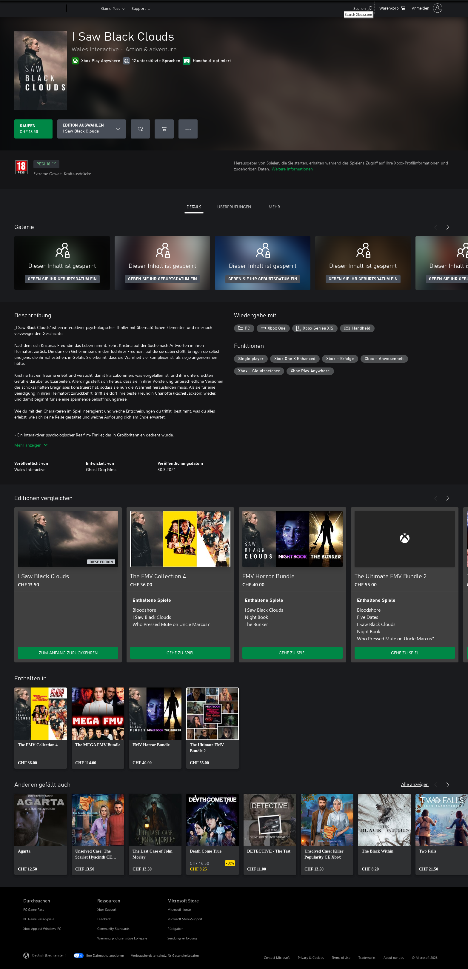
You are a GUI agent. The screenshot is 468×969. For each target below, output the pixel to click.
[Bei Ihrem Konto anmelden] (426, 8)
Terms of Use (341, 957)
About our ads (394, 957)
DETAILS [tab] (194, 207)
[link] (40, 728)
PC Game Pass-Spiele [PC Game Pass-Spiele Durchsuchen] (38, 919)
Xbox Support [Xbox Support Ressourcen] (106, 909)
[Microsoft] (43, 8)
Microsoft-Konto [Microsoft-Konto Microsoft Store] (179, 909)
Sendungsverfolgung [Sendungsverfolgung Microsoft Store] (182, 938)
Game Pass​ (110, 8)
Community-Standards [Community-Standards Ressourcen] (113, 928)
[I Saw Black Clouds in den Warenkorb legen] (164, 129)
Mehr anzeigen (30, 445)
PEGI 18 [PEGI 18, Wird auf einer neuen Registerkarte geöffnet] (46, 164)
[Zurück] (436, 227)
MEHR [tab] (274, 207)
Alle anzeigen (415, 784)
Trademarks (366, 957)
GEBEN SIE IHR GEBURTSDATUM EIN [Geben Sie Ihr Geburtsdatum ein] (62, 279)
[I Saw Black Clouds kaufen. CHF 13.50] (33, 129)
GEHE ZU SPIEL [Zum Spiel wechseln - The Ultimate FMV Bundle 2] (405, 653)
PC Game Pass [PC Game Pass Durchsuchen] (33, 909)
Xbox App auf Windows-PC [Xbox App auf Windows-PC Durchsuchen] (42, 928)
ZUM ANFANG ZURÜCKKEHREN (68, 653)
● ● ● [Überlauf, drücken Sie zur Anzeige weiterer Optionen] (188, 128)
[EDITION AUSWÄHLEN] (91, 129)
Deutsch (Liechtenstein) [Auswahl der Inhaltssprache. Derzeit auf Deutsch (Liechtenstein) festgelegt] (49, 955)
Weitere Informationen (292, 169)
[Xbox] (83, 8)
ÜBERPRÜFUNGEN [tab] (234, 207)
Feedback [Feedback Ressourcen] (104, 919)
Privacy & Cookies (311, 957)
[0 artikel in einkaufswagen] (392, 8)
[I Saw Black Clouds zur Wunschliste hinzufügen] (140, 129)
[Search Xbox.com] (363, 7)
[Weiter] (448, 227)
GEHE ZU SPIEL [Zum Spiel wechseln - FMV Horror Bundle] (293, 653)
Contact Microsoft (277, 957)
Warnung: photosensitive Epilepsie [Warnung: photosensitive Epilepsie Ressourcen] (122, 938)
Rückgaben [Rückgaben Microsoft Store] (175, 928)
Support (139, 8)
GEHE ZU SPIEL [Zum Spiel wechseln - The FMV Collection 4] (180, 653)
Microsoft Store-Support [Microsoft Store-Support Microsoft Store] (184, 919)
